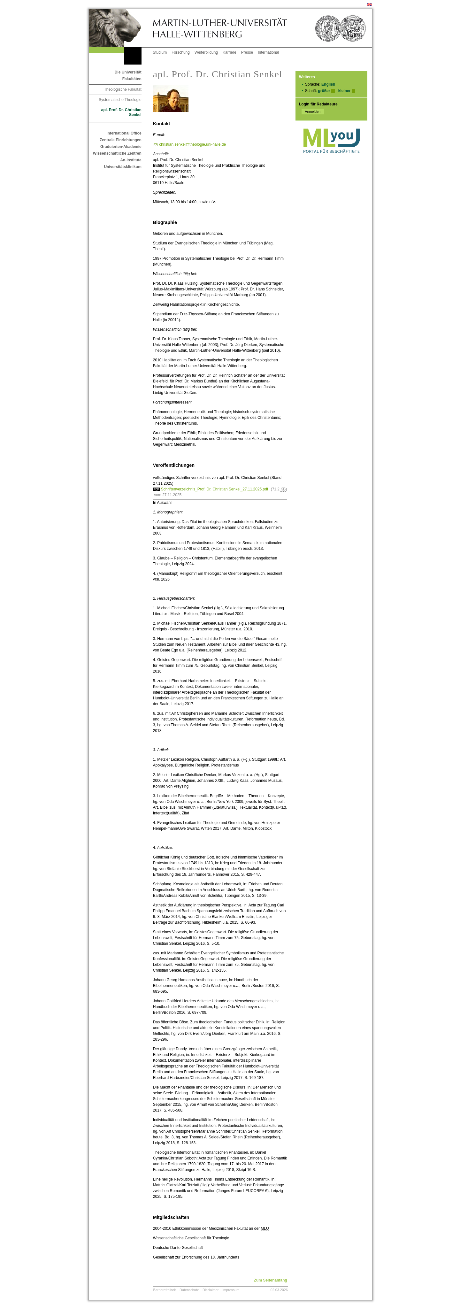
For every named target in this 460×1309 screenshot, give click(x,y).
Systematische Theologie (120, 99)
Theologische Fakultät (122, 89)
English (328, 84)
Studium (160, 52)
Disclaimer (210, 1290)
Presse (247, 52)
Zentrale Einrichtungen (121, 140)
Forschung (181, 52)
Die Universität (128, 72)
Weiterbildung (206, 52)
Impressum (230, 1290)
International (268, 52)
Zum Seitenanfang (270, 1280)
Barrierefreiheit (164, 1290)
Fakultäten (132, 79)
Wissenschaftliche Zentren (117, 153)
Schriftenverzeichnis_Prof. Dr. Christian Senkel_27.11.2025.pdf (214, 489)
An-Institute (131, 160)
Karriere (229, 52)
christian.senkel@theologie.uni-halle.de (192, 144)
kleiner (344, 91)
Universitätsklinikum (122, 167)
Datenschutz (189, 1290)
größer (324, 91)
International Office (123, 133)
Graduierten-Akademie (121, 146)
